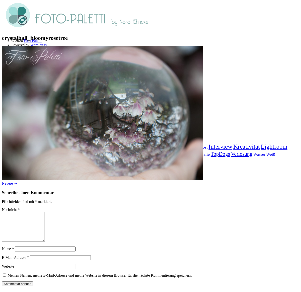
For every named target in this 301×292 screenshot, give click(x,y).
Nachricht (11, 210)
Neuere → (10, 183)
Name (8, 254)
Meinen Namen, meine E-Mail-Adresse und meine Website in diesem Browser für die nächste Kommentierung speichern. (100, 281)
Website (8, 272)
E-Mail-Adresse (15, 263)
